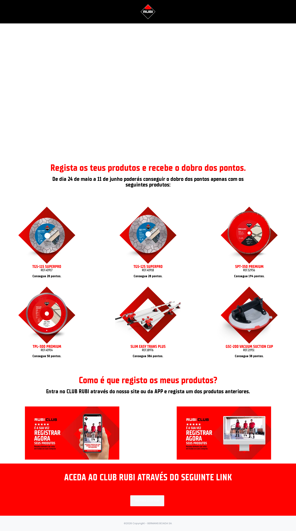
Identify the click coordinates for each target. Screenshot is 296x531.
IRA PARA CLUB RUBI (147, 500)
